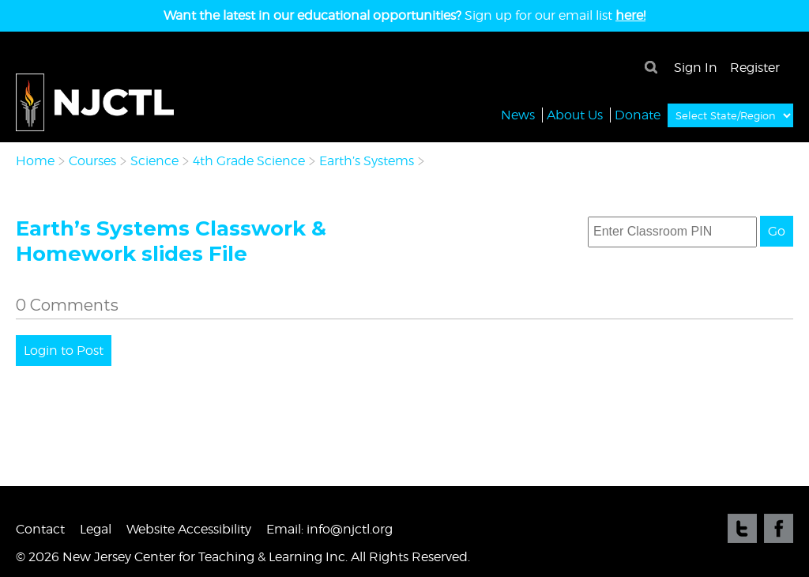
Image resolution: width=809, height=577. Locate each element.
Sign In (695, 67)
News (518, 114)
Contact (40, 529)
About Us (575, 114)
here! (630, 15)
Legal (95, 529)
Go (776, 231)
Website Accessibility (188, 529)
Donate (637, 114)
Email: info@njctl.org (329, 529)
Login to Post (63, 350)
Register (755, 67)
